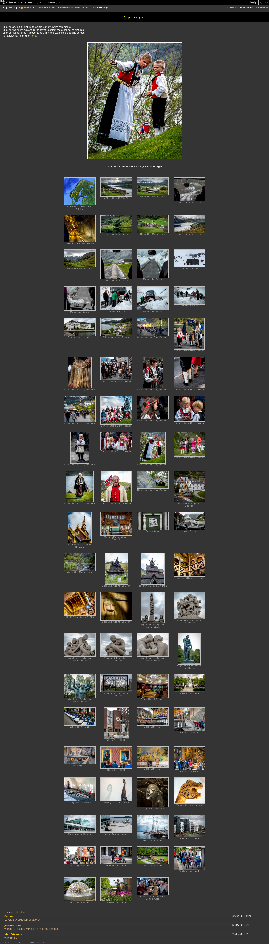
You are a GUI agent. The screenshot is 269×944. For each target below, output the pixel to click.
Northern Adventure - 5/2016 (77, 7)
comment (12, 912)
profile (11, 7)
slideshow (262, 7)
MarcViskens (13, 934)
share (23, 912)
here (33, 35)
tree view (232, 7)
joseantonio (12, 925)
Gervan (9, 916)
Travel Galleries (45, 7)
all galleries (25, 7)
